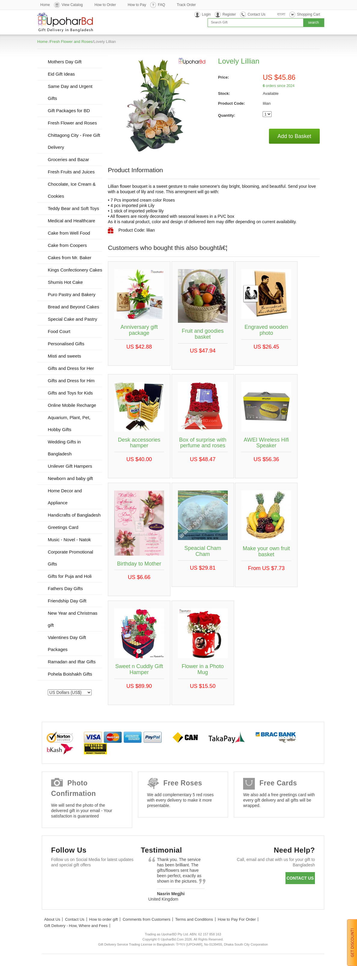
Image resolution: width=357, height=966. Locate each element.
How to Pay (137, 5)
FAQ (161, 5)
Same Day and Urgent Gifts (70, 92)
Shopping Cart (308, 14)
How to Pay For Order (237, 919)
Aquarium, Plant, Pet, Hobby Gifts (69, 423)
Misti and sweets (64, 355)
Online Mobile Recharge (72, 405)
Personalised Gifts (66, 343)
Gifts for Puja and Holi (70, 576)
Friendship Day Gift (67, 600)
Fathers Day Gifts (65, 588)
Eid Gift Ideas (61, 73)
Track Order (186, 5)
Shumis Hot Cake (65, 282)
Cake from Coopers (67, 245)
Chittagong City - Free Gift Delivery (74, 141)
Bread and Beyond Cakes (73, 306)
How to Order (105, 5)
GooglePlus (93, 879)
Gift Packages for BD (69, 110)
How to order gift (103, 919)
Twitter (76, 879)
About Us (52, 919)
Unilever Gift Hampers (70, 466)
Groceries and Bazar (68, 159)
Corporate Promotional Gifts (70, 557)
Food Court (59, 331)
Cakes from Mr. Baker (69, 257)
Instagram (58, 894)
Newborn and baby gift (70, 478)
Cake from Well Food (69, 233)
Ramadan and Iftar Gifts (72, 661)
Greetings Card (63, 527)
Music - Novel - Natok (69, 539)
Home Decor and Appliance (65, 496)
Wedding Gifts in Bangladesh (64, 447)
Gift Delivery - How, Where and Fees (76, 925)
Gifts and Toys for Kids (70, 392)
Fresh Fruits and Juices (71, 171)
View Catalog (72, 5)
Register (229, 14)
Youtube (110, 879)
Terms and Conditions (194, 919)
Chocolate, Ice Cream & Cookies (72, 190)
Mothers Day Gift (65, 61)
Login (206, 14)
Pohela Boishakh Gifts (70, 673)
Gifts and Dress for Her (71, 368)
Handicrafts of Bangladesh (74, 515)
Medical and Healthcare (71, 220)
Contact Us (256, 14)
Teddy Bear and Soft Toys (73, 208)
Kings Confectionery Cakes (75, 269)
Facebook (58, 879)
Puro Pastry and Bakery (71, 294)
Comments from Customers (146, 919)
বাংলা (281, 14)
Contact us (300, 878)
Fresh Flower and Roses (71, 41)
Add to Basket (294, 136)
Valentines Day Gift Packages (67, 643)
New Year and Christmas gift (72, 619)
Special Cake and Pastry (72, 319)
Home (45, 5)
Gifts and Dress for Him (71, 380)
